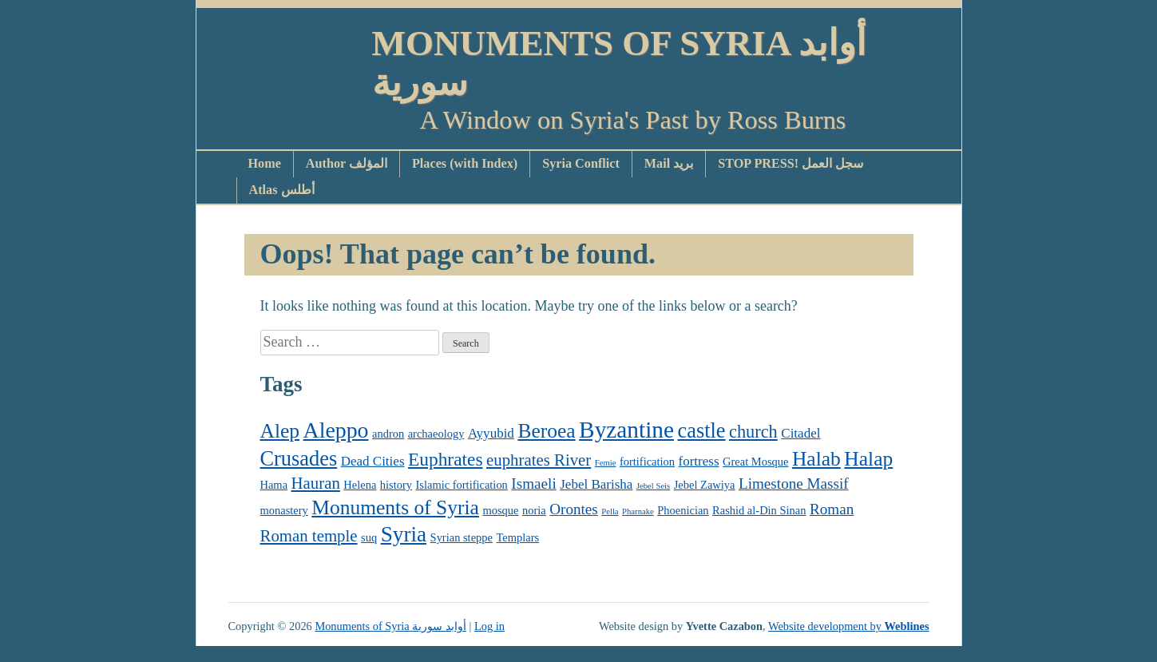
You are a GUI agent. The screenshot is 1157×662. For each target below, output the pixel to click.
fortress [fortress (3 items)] (699, 461)
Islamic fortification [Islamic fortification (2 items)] (462, 484)
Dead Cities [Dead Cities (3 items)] (373, 461)
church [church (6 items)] (753, 432)
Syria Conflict (581, 164)
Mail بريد (668, 164)
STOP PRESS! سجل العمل (790, 164)
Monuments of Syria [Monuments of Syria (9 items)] (395, 507)
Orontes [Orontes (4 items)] (573, 509)
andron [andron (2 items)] (388, 433)
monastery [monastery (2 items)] (284, 510)
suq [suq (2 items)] (369, 537)
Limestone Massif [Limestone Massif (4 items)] (794, 483)
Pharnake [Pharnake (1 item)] (638, 511)
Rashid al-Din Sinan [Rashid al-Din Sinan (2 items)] (759, 510)
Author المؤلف (346, 164)
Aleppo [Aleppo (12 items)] (336, 430)
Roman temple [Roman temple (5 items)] (309, 535)
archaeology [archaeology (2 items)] (436, 433)
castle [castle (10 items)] (702, 430)
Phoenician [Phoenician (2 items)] (682, 510)
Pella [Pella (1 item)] (609, 511)
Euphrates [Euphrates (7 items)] (445, 459)
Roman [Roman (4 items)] (832, 509)
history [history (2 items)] (396, 484)
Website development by (848, 626)
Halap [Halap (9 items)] (868, 458)
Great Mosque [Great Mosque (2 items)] (755, 461)
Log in (489, 626)
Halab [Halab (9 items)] (816, 458)
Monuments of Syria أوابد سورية (619, 63)
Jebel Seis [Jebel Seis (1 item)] (653, 486)
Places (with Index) (464, 164)
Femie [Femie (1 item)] (605, 462)
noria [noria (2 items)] (534, 510)
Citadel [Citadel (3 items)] (800, 433)
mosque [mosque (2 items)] (500, 510)
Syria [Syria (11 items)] (403, 534)
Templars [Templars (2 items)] (517, 537)
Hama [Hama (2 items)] (274, 484)
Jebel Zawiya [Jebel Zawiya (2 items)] (704, 484)
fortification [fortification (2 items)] (647, 461)
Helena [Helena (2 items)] (359, 484)
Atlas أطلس (282, 190)
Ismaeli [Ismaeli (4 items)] (533, 483)
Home (264, 164)
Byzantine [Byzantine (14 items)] (626, 429)
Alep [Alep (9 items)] (280, 430)
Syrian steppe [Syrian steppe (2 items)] (461, 537)
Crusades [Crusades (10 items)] (299, 458)
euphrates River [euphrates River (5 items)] (538, 460)
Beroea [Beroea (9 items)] (546, 430)
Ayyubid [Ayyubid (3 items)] (491, 433)
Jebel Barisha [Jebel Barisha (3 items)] (596, 484)
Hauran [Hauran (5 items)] (315, 483)
